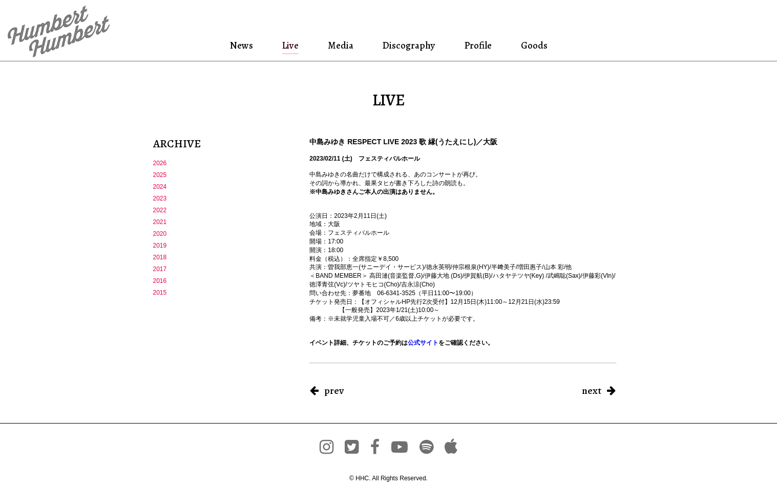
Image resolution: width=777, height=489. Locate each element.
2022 (160, 210)
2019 (160, 245)
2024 (160, 186)
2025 (160, 175)
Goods (532, 45)
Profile (477, 45)
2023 (160, 198)
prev (334, 390)
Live (290, 45)
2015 (160, 292)
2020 (160, 233)
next (591, 390)
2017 (160, 269)
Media (339, 45)
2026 (160, 163)
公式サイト (423, 342)
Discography (408, 45)
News (243, 45)
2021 (160, 222)
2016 (160, 280)
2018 (160, 257)
